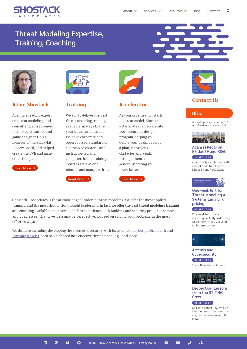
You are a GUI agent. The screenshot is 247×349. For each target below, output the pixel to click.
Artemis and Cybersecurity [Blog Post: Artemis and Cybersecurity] (204, 252)
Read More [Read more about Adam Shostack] (25, 168)
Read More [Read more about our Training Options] (78, 178)
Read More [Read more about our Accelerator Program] (132, 178)
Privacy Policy (147, 342)
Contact (213, 10)
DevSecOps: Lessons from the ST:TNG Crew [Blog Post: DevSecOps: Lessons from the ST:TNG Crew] (210, 292)
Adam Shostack (30, 104)
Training (76, 104)
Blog (197, 10)
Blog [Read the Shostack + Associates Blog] (197, 113)
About (127, 10)
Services (150, 10)
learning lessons (25, 236)
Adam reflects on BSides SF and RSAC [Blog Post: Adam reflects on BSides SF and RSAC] (209, 149)
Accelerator (133, 104)
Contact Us (205, 99)
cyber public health (150, 230)
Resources (175, 10)
